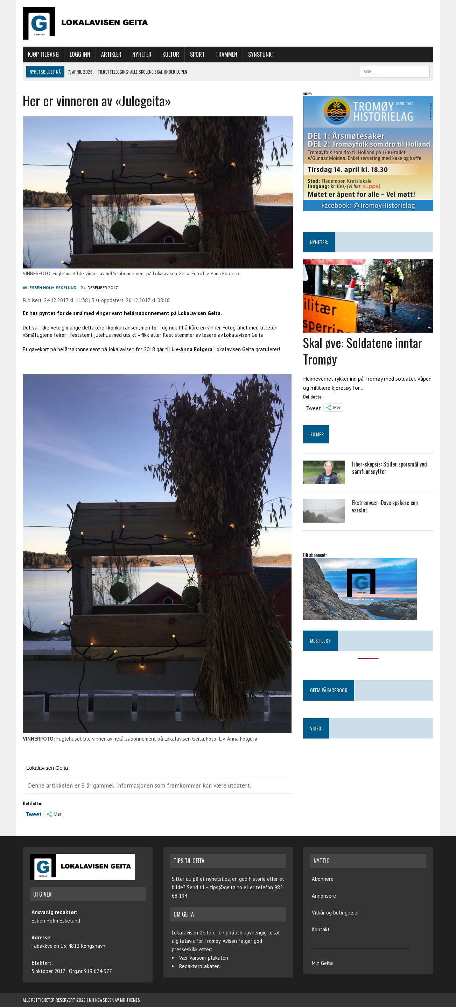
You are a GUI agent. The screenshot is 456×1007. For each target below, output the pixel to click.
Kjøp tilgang (43, 54)
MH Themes (130, 1000)
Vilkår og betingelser (335, 912)
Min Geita (322, 963)
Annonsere (324, 895)
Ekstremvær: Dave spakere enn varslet (385, 506)
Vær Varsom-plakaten (203, 957)
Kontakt (321, 929)
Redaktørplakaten (199, 966)
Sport (197, 54)
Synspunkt (261, 54)
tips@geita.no (226, 887)
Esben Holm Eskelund (52, 287)
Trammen (226, 54)
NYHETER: (319, 242)
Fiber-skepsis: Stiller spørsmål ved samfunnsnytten (389, 468)
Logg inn (80, 54)
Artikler (111, 54)
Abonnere (323, 879)
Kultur (170, 54)
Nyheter (142, 54)
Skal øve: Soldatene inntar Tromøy (362, 350)
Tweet (34, 813)
